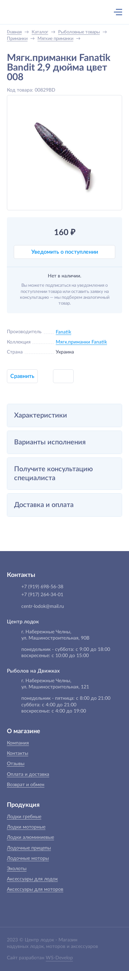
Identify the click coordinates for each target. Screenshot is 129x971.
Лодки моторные (26, 827)
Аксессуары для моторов (35, 889)
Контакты (17, 753)
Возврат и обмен (25, 784)
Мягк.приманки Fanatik (81, 342)
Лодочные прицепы (29, 848)
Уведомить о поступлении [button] (64, 252)
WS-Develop (59, 958)
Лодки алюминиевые (30, 837)
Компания (18, 743)
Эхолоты (16, 868)
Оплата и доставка (28, 774)
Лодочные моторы (28, 858)
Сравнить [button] (22, 376)
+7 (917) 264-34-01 (42, 594)
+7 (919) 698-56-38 (50, 12)
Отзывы (15, 763)
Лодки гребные (24, 816)
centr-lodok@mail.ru (42, 606)
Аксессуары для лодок (32, 879)
